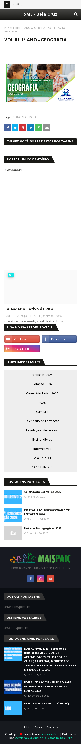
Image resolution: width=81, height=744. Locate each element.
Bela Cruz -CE (42, 458)
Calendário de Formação (42, 421)
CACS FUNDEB (42, 467)
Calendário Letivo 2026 (42, 393)
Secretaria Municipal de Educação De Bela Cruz (43, 738)
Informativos (42, 449)
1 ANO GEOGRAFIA (33, 28)
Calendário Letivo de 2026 (29, 309)
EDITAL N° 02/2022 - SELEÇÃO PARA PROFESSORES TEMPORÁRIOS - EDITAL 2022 (48, 686)
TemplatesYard (50, 734)
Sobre (38, 727)
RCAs (42, 402)
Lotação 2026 (42, 384)
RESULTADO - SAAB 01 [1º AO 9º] (46, 703)
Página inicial (12, 28)
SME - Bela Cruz (40, 14)
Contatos (52, 727)
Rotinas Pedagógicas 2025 (42, 528)
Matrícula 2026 (42, 375)
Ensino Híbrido (42, 439)
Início (27, 727)
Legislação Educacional (42, 430)
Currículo (42, 412)
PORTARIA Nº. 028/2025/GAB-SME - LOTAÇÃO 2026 (47, 512)
